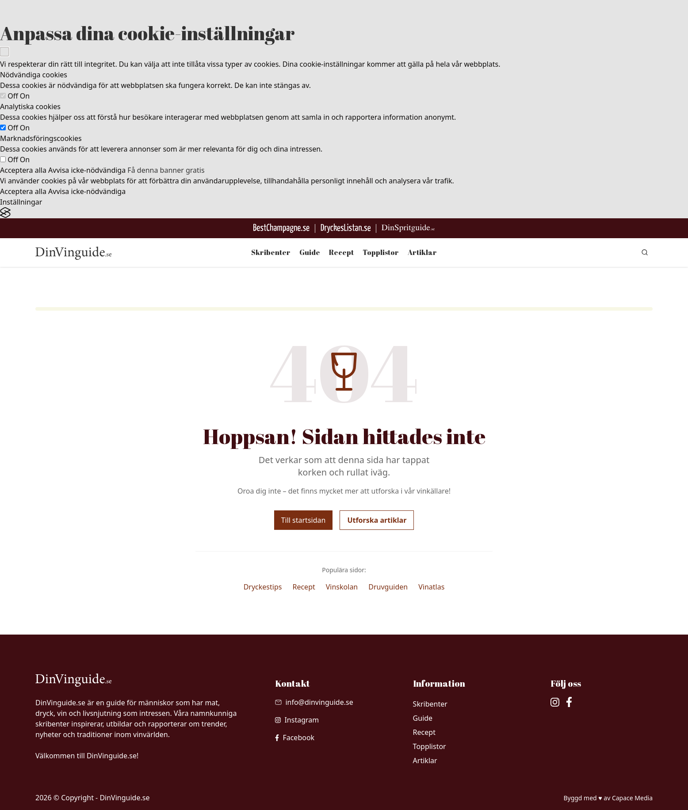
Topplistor (381, 252)
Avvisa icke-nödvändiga (87, 170)
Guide (309, 252)
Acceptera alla (23, 170)
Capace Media (632, 798)
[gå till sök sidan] (645, 252)
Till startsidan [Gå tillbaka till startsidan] (303, 520)
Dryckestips (263, 587)
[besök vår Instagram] (297, 720)
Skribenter (270, 252)
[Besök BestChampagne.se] (281, 228)
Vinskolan (342, 587)
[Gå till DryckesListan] (346, 228)
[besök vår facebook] (294, 737)
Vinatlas (431, 587)
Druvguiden (388, 587)
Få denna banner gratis (165, 170)
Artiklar (422, 252)
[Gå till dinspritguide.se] (408, 228)
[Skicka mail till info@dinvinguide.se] (314, 702)
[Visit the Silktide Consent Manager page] (344, 212)
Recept (341, 252)
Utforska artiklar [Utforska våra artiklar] (376, 520)
